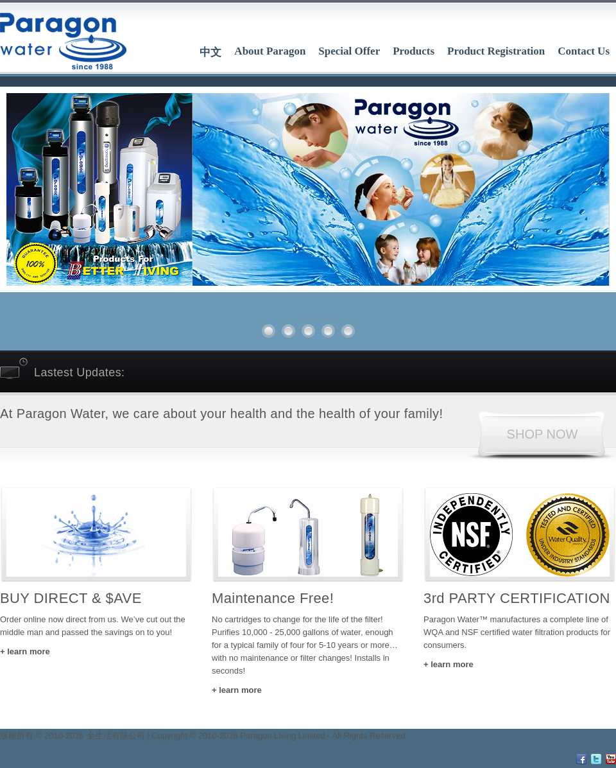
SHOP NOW (542, 434)
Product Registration (496, 51)
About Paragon (269, 51)
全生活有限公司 (116, 735)
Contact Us (584, 51)
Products (413, 51)
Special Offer (349, 51)
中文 (210, 52)
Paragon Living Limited (282, 735)
